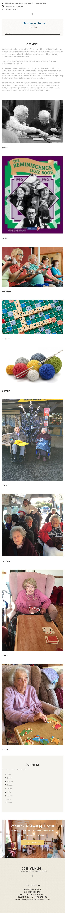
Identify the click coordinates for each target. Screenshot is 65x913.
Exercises (6, 291)
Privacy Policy (41, 871)
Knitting (6, 391)
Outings (6, 561)
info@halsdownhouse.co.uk (14, 6)
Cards (5, 655)
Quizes (5, 238)
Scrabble (6, 339)
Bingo (4, 147)
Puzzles (6, 749)
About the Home (32, 842)
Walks (5, 485)
